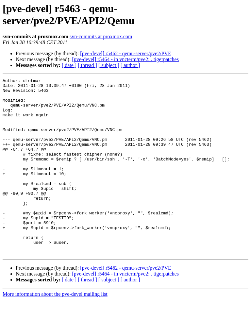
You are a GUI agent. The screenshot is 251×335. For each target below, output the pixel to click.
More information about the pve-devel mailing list (55, 329)
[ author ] (130, 65)
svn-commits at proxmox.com (101, 36)
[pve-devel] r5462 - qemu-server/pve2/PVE (125, 53)
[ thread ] (87, 65)
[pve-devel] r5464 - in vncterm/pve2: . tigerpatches (125, 59)
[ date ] (69, 65)
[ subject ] (108, 65)
